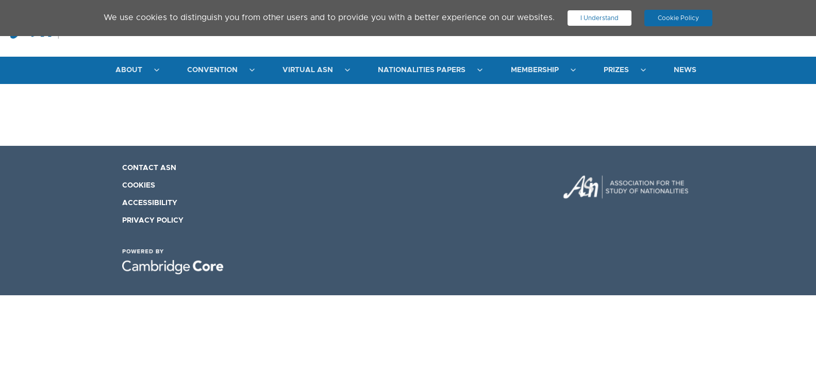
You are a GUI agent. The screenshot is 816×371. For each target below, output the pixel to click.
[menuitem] (135, 70)
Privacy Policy (153, 220)
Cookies (138, 185)
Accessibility (149, 203)
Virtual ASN (307, 70)
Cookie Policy (678, 18)
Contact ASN (149, 168)
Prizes (616, 70)
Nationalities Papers (421, 70)
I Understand (599, 18)
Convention (212, 70)
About (128, 70)
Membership (535, 70)
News (685, 70)
